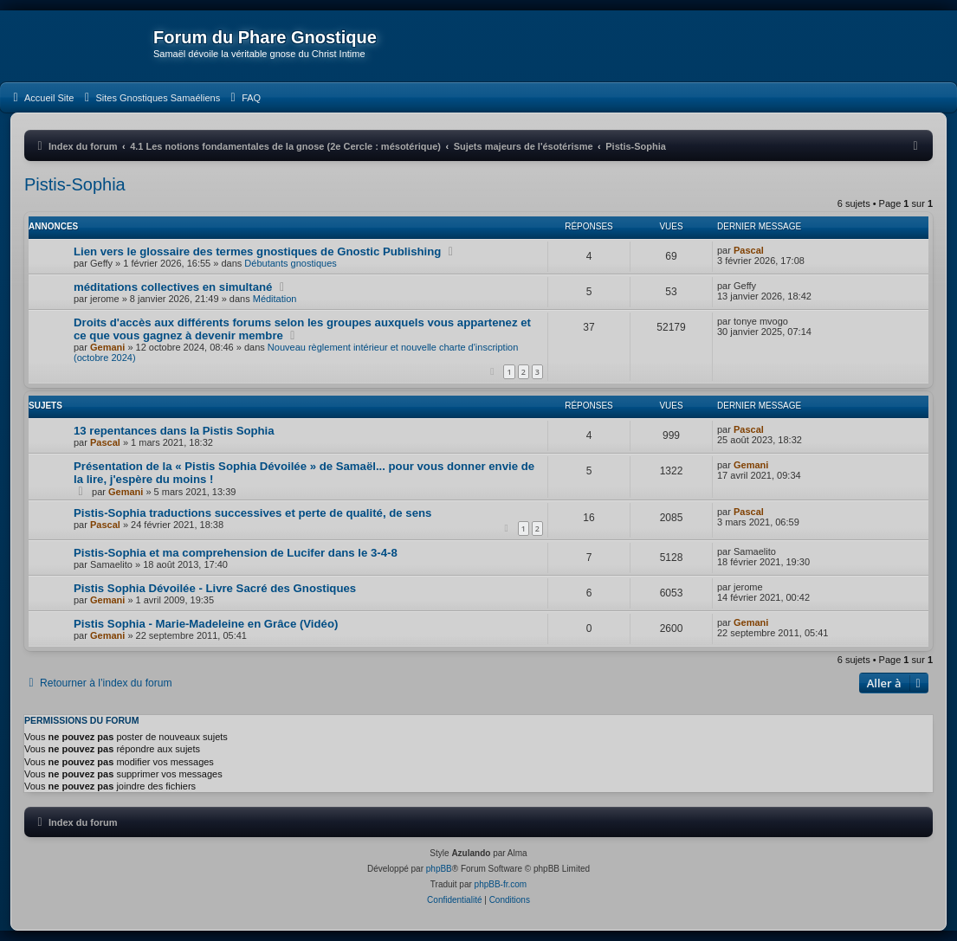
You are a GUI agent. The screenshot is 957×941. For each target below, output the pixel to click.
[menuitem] (41, 97)
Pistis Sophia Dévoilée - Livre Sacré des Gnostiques (215, 588)
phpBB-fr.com (501, 884)
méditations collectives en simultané (173, 286)
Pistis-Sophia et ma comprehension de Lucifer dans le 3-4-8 (236, 552)
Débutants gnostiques (290, 263)
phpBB (439, 868)
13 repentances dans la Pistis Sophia (174, 430)
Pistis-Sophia (75, 184)
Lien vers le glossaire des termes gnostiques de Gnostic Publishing (257, 251)
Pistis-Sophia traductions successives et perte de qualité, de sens (252, 512)
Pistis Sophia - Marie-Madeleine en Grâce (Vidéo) (206, 623)
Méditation (275, 298)
